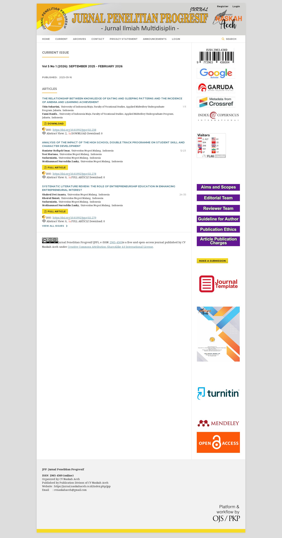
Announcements (155, 38)
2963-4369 (116, 242)
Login (176, 38)
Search (230, 38)
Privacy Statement (124, 38)
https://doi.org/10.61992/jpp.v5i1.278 (74, 173)
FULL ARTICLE (56, 167)
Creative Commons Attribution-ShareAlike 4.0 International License (110, 246)
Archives (79, 38)
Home (46, 38)
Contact (97, 38)
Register (222, 6)
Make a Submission (212, 260)
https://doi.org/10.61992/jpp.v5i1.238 (74, 129)
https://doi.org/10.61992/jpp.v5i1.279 (74, 217)
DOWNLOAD (55, 123)
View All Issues (53, 225)
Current (61, 38)
